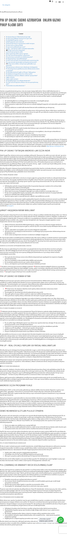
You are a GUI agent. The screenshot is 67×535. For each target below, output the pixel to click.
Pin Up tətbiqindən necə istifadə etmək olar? (18, 80)
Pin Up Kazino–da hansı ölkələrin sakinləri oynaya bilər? (21, 75)
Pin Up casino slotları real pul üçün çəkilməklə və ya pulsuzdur (21, 64)
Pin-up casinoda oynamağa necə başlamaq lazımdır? (21, 62)
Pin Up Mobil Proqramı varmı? (14, 40)
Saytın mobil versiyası (12, 79)
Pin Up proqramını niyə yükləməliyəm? (16, 58)
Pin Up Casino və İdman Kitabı (14, 45)
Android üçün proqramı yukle (14, 52)
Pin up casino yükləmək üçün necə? (15, 47)
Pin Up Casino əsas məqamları (15, 50)
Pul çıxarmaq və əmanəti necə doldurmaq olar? (19, 57)
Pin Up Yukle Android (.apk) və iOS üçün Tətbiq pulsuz (21, 72)
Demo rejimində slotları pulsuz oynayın (17, 53)
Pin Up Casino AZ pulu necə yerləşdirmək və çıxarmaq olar (22, 60)
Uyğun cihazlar (10, 77)
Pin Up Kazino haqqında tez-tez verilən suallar (19, 74)
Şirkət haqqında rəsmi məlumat (15, 42)
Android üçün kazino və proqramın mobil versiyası (20, 43)
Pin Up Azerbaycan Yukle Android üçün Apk (18, 37)
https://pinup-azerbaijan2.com (55, 146)
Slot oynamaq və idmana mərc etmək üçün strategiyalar (22, 67)
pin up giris (10, 205)
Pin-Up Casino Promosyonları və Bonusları (18, 55)
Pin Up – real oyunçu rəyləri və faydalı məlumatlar (20, 48)
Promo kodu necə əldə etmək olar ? (15, 85)
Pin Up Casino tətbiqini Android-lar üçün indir (19, 38)
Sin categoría (6, 5)
